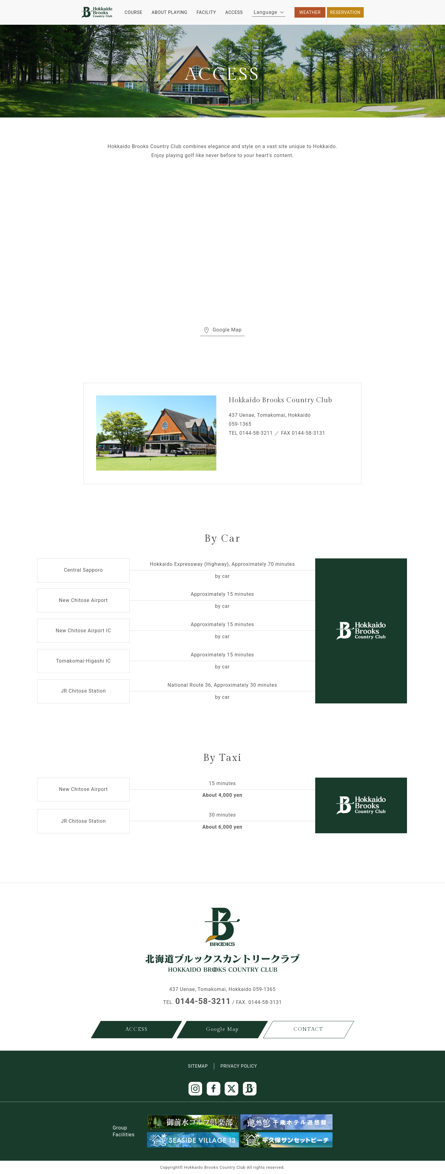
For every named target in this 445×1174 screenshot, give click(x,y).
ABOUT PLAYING (169, 12)
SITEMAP (198, 1066)
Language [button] (269, 12)
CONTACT (308, 1029)
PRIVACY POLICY (238, 1066)
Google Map (222, 330)
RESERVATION (345, 12)
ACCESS (234, 12)
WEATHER (310, 12)
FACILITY (206, 12)
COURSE (133, 12)
